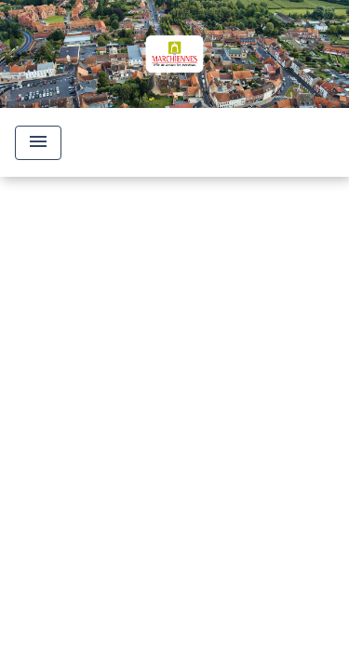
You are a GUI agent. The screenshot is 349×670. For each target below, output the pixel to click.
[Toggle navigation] (38, 143)
